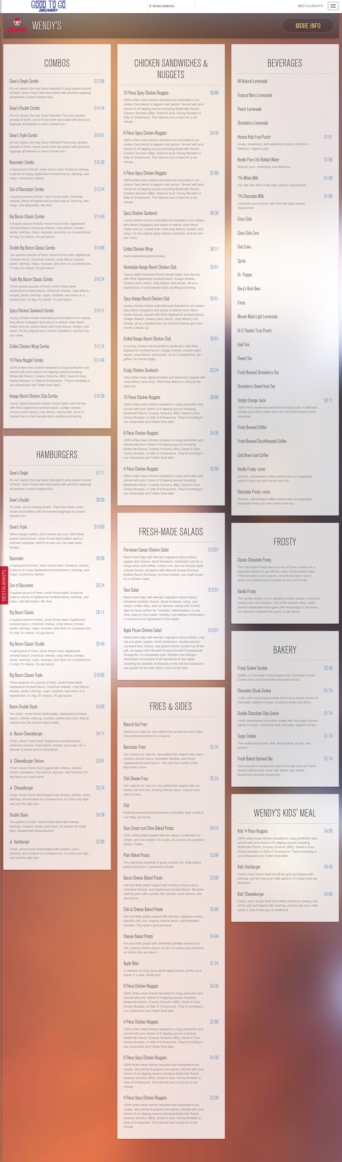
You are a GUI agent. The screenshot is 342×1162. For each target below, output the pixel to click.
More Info (308, 26)
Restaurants (310, 6)
